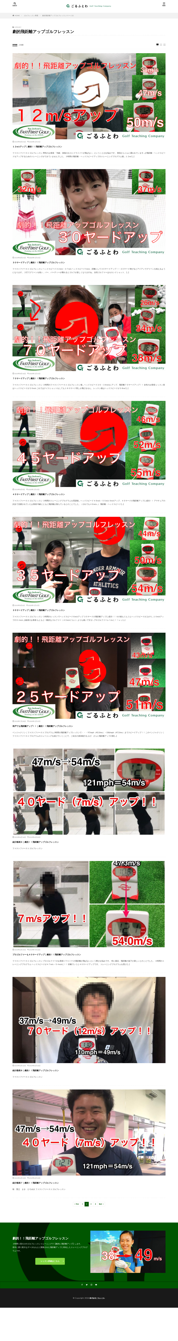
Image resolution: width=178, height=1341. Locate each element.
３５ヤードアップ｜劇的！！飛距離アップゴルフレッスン (55, 610)
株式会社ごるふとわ (97, 1298)
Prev (77, 1204)
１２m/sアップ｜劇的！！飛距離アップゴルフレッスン (53, 146)
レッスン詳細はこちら (50, 1261)
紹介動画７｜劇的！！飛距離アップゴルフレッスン (50, 1182)
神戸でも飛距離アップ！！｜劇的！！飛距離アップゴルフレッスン (61, 726)
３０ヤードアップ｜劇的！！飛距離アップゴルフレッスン (55, 262)
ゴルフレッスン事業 (31, 16)
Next (100, 1204)
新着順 (15, 45)
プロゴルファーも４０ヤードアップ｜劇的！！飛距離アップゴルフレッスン (68, 954)
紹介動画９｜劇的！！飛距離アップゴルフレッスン (50, 842)
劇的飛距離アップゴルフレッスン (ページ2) (58, 16)
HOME (17, 16)
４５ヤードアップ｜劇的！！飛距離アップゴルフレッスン (55, 494)
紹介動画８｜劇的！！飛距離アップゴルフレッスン (50, 1070)
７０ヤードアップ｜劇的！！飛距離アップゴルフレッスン (55, 378)
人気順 (22, 45)
